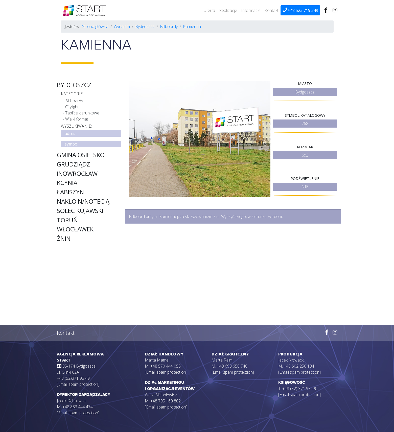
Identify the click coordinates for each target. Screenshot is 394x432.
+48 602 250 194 (299, 366)
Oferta (209, 10)
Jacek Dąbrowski (71, 400)
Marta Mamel (157, 360)
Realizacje (228, 10)
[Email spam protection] (78, 384)
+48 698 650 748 (232, 366)
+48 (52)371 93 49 (73, 378)
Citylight (72, 107)
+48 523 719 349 (300, 10)
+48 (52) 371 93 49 (299, 388)
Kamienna (192, 26)
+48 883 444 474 (77, 407)
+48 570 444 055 (165, 366)
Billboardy (169, 26)
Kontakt (272, 10)
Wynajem (122, 26)
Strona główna (95, 26)
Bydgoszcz (145, 26)
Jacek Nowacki (291, 360)
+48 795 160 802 (165, 401)
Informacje (251, 10)
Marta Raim (222, 360)
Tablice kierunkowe (82, 113)
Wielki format (76, 119)
